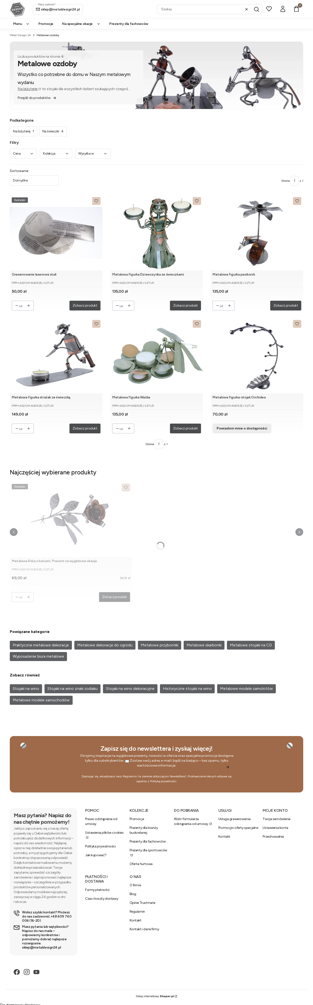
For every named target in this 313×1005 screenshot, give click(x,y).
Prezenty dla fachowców (148, 841)
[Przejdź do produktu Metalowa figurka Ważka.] (156, 355)
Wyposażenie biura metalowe (38, 656)
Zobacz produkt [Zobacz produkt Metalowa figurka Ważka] (185, 428)
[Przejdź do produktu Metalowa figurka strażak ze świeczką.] (56, 355)
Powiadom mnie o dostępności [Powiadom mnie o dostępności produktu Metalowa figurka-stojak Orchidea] (242, 428)
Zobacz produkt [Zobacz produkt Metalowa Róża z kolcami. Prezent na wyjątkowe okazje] (114, 597)
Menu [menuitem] (21, 24)
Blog (133, 894)
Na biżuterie (28, 88)
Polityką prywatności (163, 781)
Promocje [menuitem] (45, 24)
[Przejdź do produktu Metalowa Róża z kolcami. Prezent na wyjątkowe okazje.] (71, 519)
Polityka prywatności (100, 846)
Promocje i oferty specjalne (238, 828)
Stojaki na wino (26, 688)
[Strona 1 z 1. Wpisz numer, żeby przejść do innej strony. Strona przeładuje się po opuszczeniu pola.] (295, 181)
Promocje (137, 819)
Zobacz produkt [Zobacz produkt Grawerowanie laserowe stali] (85, 305)
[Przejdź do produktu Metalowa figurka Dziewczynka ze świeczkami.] (156, 232)
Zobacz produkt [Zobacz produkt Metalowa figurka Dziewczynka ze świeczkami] (185, 305)
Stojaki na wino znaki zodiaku (72, 688)
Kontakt (224, 836)
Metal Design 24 (20, 35)
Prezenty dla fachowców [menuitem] (128, 24)
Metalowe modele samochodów (41, 700)
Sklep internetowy (155, 996)
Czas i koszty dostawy (101, 899)
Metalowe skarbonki (204, 645)
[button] (256, 9)
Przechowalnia (273, 836)
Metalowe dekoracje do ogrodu (105, 645)
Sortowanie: (19, 171)
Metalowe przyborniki (159, 645)
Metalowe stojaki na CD (251, 645)
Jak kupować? (96, 855)
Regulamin (130, 776)
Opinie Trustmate (142, 903)
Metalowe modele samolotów (246, 688)
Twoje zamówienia (276, 819)
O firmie (135, 885)
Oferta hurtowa (141, 864)
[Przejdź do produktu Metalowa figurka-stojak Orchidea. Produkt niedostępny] (257, 355)
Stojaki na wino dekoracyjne (130, 688)
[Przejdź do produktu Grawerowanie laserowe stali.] (56, 232)
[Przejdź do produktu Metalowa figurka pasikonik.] (257, 232)
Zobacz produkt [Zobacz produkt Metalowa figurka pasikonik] (285, 305)
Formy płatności (97, 890)
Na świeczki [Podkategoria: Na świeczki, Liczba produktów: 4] (53, 131)
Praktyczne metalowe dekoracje (41, 645)
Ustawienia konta (275, 828)
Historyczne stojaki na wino (187, 688)
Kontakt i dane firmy (144, 929)
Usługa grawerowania (234, 819)
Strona (285, 180)
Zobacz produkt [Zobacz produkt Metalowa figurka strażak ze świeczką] (85, 428)
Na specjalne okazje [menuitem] (81, 24)
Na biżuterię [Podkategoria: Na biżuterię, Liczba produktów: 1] (23, 131)
